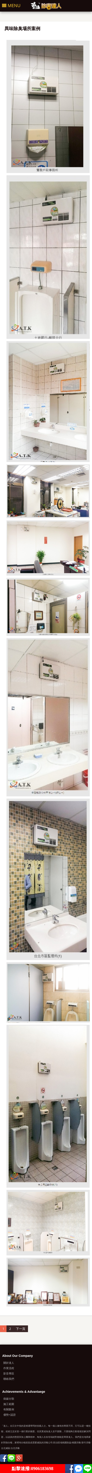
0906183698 (42, 1468)
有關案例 (8, 1409)
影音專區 (8, 1373)
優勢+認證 (9, 1415)
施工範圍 (8, 1404)
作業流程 (8, 1368)
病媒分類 (8, 1399)
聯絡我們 (8, 1379)
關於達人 (8, 1363)
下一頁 (20, 1329)
